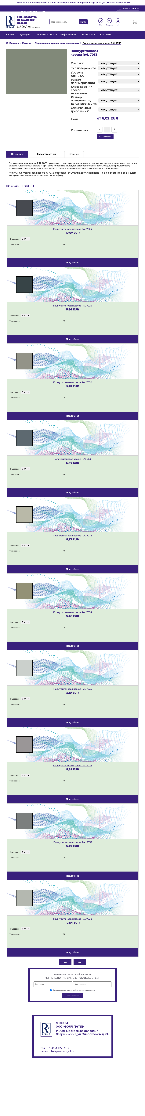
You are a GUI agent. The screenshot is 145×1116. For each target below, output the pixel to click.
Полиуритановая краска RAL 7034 (72, 612)
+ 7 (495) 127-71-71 (101, 13)
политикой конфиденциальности (81, 990)
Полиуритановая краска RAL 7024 (72, 229)
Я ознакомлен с (72, 990)
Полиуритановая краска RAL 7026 (72, 305)
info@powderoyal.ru (72, 13)
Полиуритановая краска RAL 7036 (72, 765)
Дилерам (26, 34)
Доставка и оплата (46, 34)
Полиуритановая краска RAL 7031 (72, 459)
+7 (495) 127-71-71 (58, 1048)
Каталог (11, 34)
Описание (17, 154)
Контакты (105, 34)
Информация (68, 34)
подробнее (72, 262)
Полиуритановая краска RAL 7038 (72, 919)
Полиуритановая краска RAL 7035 (72, 689)
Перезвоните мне (128, 13)
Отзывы (74, 154)
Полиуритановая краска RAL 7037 (72, 842)
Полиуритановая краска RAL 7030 (72, 382)
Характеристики (46, 154)
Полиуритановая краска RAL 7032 (72, 535)
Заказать (105, 136)
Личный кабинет (130, 8)
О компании (88, 34)
